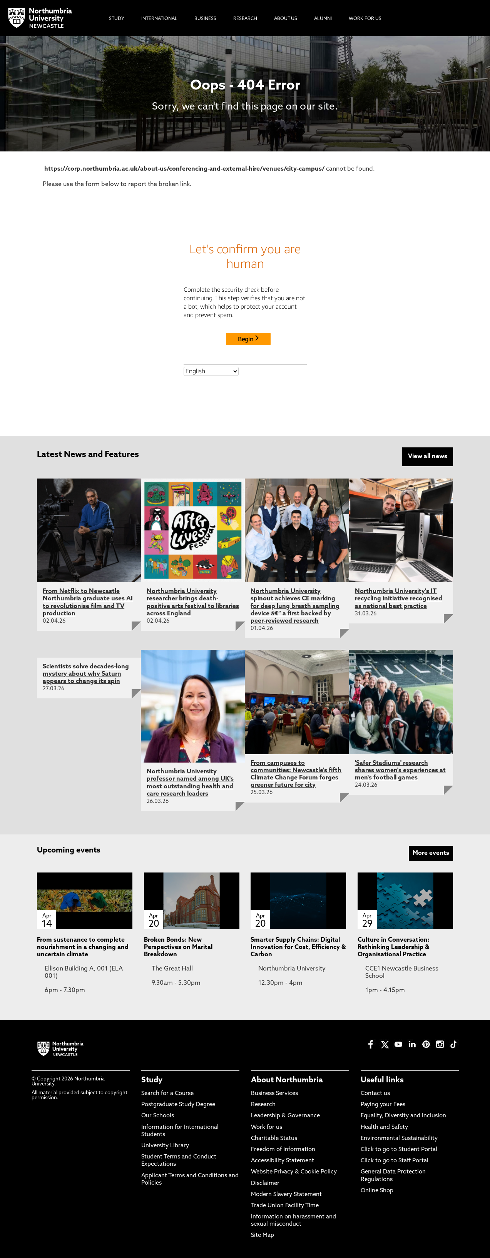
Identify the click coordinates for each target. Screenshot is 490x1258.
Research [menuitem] (245, 19)
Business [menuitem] (205, 19)
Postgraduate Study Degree (178, 1104)
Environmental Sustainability (399, 1138)
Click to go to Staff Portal (394, 1160)
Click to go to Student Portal (399, 1149)
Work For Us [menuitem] (365, 19)
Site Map (262, 1235)
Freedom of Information (283, 1149)
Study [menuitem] (116, 19)
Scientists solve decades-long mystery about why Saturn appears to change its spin (86, 673)
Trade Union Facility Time (285, 1205)
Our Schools (157, 1115)
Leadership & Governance (285, 1115)
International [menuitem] (159, 19)
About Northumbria (287, 1080)
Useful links (382, 1080)
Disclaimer (265, 1183)
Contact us (375, 1093)
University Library (165, 1145)
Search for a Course (167, 1093)
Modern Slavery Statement (286, 1194)
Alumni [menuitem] (323, 19)
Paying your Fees (383, 1104)
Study (151, 1080)
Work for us (266, 1127)
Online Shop (377, 1190)
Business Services (274, 1093)
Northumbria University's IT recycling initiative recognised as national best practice (398, 598)
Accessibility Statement (282, 1160)
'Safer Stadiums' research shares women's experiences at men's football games (400, 769)
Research (263, 1104)
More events (431, 852)
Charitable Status (274, 1138)
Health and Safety (384, 1127)
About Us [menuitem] (285, 19)
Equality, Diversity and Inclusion (403, 1115)
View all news (427, 457)
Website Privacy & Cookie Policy (294, 1172)
